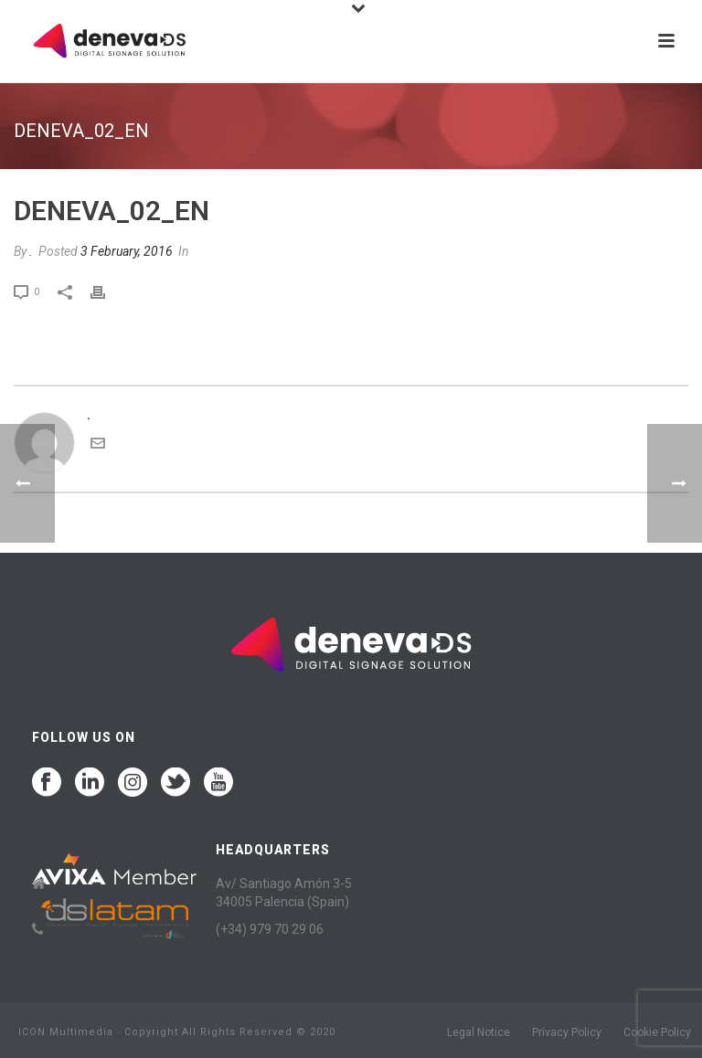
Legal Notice (478, 1032)
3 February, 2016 (126, 251)
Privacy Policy (566, 1032)
